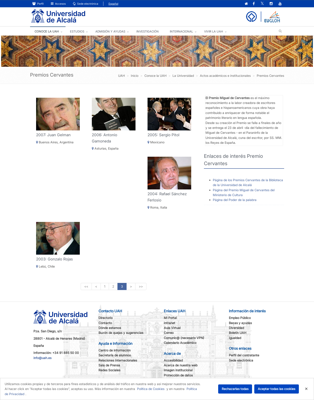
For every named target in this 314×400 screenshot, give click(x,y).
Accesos (58, 3)
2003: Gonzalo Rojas (54, 259)
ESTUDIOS (77, 31)
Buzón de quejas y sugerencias (121, 333)
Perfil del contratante (244, 355)
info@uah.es (42, 358)
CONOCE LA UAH (47, 31)
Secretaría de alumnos (115, 355)
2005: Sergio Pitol (163, 135)
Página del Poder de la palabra (235, 200)
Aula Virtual (172, 328)
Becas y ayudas (240, 323)
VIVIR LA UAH (213, 31)
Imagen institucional (178, 370)
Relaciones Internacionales (118, 360)
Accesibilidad (173, 360)
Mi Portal (170, 318)
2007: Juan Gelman (53, 135)
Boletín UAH (237, 333)
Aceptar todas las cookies (276, 389)
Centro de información (115, 350)
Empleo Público (240, 318)
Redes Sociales (109, 370)
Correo (169, 333)
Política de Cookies (150, 389)
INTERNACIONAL (181, 31)
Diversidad (236, 328)
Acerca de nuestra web (180, 365)
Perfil (38, 3)
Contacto (105, 323)
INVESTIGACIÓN (147, 31)
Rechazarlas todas (235, 389)
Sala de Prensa (109, 365)
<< (86, 286)
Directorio (106, 318)
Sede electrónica (85, 3)
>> (141, 286)
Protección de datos (178, 375)
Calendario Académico (180, 343)
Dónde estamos (110, 328)
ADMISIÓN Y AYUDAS (110, 31)
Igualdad (235, 338)
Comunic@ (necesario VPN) (184, 338)
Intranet (169, 323)
